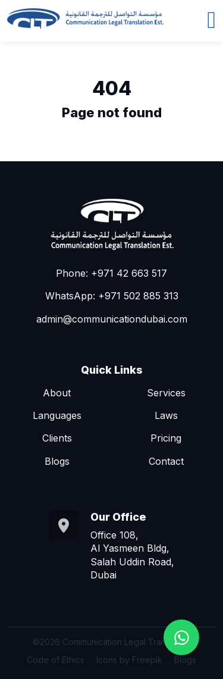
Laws (166, 415)
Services (166, 393)
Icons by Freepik (129, 660)
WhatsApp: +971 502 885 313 (111, 296)
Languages (57, 415)
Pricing (165, 438)
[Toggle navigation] (211, 18)
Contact (166, 461)
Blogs (57, 461)
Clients (57, 438)
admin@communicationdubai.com (111, 319)
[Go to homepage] (85, 18)
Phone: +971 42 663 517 (111, 273)
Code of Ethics (55, 660)
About (57, 393)
